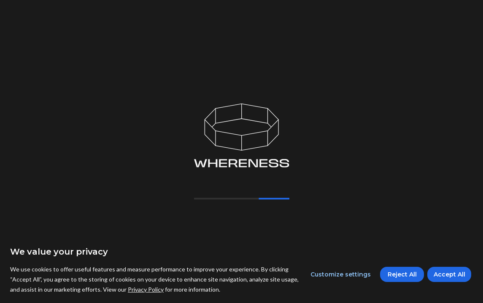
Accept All (449, 274)
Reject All (402, 274)
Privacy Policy (146, 289)
